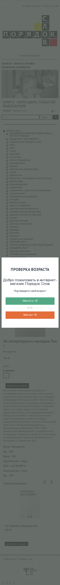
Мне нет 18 (30, 315)
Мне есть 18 (30, 301)
